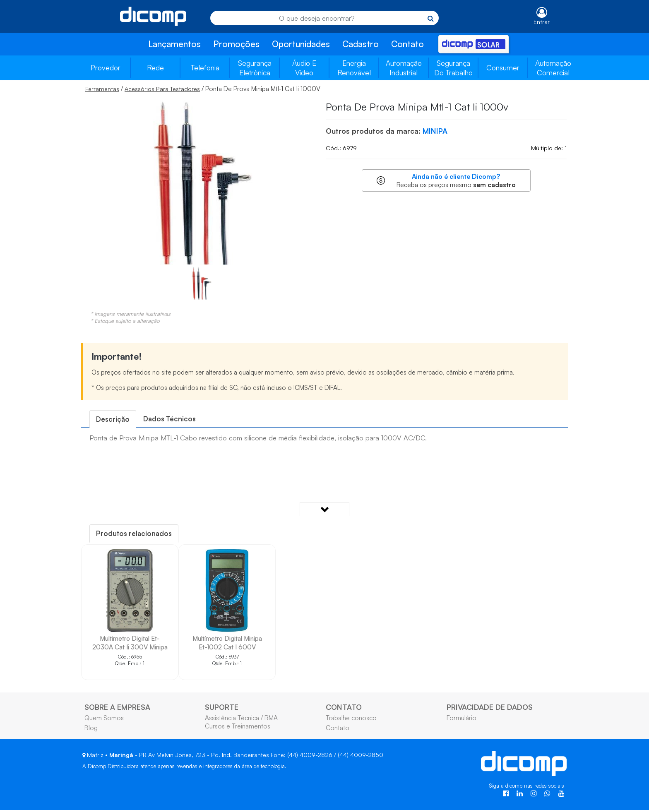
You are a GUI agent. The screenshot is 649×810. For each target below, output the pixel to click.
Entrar (542, 21)
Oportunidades (301, 43)
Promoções (236, 43)
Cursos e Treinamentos (237, 726)
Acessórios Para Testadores (162, 88)
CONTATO (344, 706)
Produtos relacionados (134, 533)
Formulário (461, 718)
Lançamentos (174, 43)
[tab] (112, 419)
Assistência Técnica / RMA (241, 718)
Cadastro (360, 43)
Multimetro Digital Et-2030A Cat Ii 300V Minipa (130, 642)
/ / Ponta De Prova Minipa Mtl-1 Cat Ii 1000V (202, 88)
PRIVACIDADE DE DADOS (490, 706)
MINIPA (435, 130)
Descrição (113, 419)
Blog (91, 727)
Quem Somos (104, 718)
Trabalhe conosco (351, 718)
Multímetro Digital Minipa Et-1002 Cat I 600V (227, 642)
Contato (407, 43)
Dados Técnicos (169, 418)
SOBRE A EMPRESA (117, 706)
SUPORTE (221, 706)
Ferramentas (102, 88)
